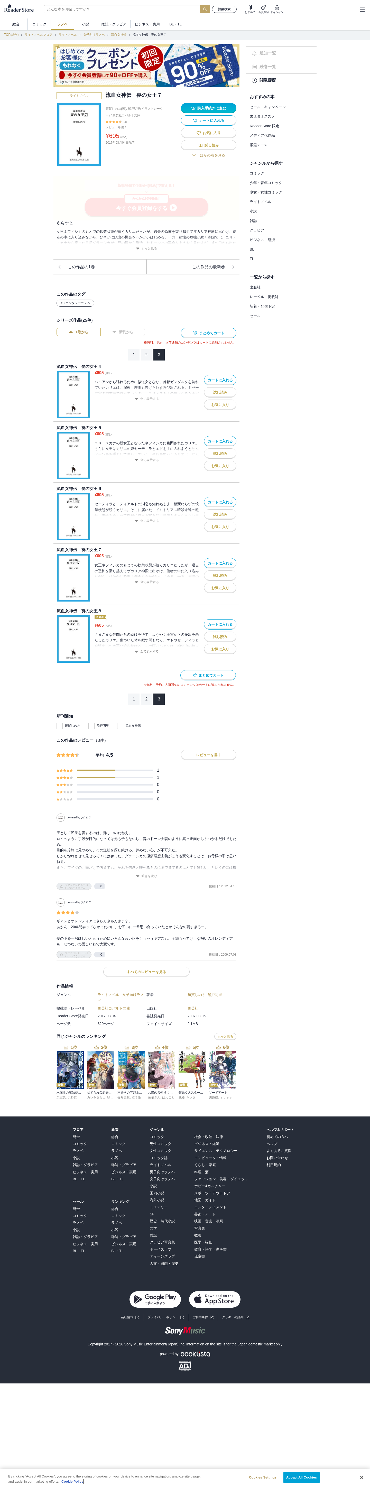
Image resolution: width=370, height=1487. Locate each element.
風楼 (182, 1092)
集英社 (193, 1003)
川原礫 (213, 1092)
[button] (235, 1312)
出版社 (255, 287)
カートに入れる (208, 120)
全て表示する (147, 399)
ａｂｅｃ (226, 1092)
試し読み (208, 145)
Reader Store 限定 (264, 126)
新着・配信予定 (262, 306)
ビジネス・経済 (262, 240)
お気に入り (209, 133)
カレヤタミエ (96, 1092)
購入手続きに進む (208, 108)
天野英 (72, 1092)
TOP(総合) (11, 34)
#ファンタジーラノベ (75, 303)
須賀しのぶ (72, 725)
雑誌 (253, 221)
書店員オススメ (262, 116)
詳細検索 (224, 9)
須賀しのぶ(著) (116, 108)
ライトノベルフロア (38, 34)
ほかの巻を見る (208, 155)
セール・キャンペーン (268, 107)
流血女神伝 (118, 34)
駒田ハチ (113, 1092)
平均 (100, 755)
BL (252, 249)
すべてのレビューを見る (146, 967)
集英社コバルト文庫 (126, 115)
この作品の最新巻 (213, 267)
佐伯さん (154, 1092)
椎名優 (136, 1092)
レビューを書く (116, 127)
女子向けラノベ (94, 34)
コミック (257, 173)
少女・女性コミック (266, 192)
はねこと (168, 1092)
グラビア (257, 230)
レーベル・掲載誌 (264, 297)
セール (255, 316)
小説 (253, 211)
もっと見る (146, 249)
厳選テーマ (259, 145)
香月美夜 (123, 1092)
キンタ (191, 1092)
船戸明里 (103, 725)
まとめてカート (208, 333)
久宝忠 (61, 1092)
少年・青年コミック (266, 183)
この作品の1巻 (76, 267)
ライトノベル (68, 34)
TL (252, 259)
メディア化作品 (262, 135)
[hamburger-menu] (362, 9)
